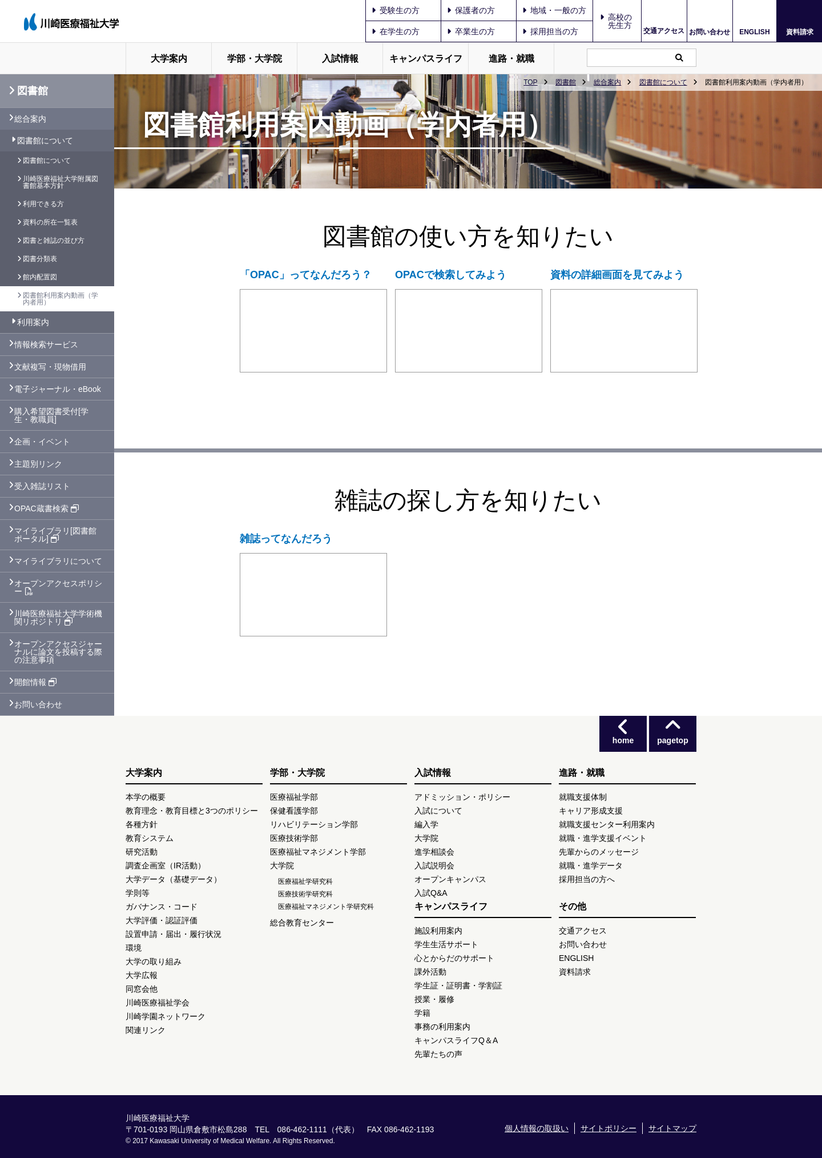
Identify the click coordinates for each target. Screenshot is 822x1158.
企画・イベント (42, 441)
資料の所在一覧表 (50, 222)
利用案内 (33, 322)
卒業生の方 (471, 31)
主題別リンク (38, 463)
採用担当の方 (550, 31)
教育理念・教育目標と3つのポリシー (192, 810)
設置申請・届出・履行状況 (173, 934)
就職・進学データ (591, 865)
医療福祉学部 (294, 797)
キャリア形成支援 (591, 810)
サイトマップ (672, 1128)
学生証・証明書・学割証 (458, 985)
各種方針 (142, 824)
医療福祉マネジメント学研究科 (326, 907)
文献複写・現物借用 (50, 366)
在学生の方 (396, 31)
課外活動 (430, 971)
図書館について (663, 82)
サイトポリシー (608, 1128)
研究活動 (142, 851)
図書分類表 (40, 259)
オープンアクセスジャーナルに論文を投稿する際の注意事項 (58, 651)
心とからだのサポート (454, 958)
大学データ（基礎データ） (173, 879)
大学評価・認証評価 (162, 920)
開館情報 (35, 682)
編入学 (426, 824)
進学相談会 (434, 851)
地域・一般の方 (554, 10)
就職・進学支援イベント (603, 838)
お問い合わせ (709, 31)
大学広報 (142, 975)
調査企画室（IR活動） (166, 865)
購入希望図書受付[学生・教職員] (51, 415)
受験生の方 (396, 10)
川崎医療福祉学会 (158, 1002)
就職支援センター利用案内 (607, 824)
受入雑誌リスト (42, 486)
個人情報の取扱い (537, 1128)
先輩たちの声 (438, 1054)
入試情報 (340, 58)
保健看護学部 (294, 810)
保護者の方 (471, 10)
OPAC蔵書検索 (46, 508)
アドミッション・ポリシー (462, 797)
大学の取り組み (154, 961)
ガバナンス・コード (162, 906)
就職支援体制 (583, 797)
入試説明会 (434, 865)
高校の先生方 (620, 21)
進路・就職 (511, 58)
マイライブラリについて (58, 561)
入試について (438, 810)
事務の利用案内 (442, 1026)
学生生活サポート (446, 944)
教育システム (150, 838)
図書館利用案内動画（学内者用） (60, 298)
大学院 (282, 865)
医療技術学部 (294, 838)
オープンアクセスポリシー (58, 587)
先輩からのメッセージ (599, 851)
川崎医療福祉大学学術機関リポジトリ (58, 617)
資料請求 (799, 31)
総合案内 (607, 82)
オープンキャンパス (450, 879)
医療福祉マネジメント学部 (318, 851)
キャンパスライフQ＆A (456, 1040)
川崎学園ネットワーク (166, 1016)
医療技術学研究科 (305, 894)
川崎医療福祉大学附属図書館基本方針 (60, 182)
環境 (134, 947)
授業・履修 (434, 999)
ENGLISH (754, 32)
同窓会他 (142, 988)
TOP (530, 82)
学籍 (422, 1012)
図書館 (565, 82)
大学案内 (169, 58)
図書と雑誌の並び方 (53, 241)
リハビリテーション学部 (314, 824)
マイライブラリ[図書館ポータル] (55, 534)
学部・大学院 (254, 58)
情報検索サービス (46, 344)
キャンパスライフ (425, 58)
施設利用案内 (438, 930)
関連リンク (146, 1030)
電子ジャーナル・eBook (57, 389)
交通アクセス (663, 31)
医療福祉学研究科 (305, 881)
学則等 (138, 892)
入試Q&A (431, 892)
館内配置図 (40, 277)
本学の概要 (146, 797)
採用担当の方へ (587, 879)
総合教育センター (302, 922)
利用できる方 (43, 204)
